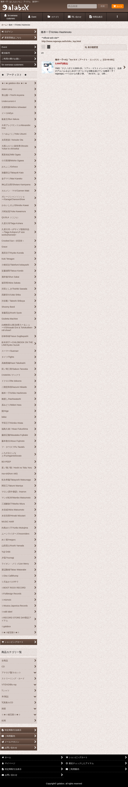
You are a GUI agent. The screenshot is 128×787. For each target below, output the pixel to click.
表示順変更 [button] (91, 47)
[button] (117, 17)
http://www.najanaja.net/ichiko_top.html (61, 41)
